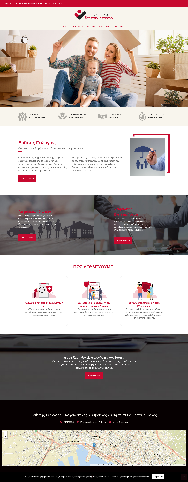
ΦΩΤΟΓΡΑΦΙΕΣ (105, 27)
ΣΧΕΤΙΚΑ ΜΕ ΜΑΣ (77, 27)
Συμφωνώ (158, 477)
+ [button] (5, 433)
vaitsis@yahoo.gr (56, 3)
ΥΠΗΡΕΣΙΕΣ (91, 27)
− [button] (5, 436)
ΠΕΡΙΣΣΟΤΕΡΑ (27, 178)
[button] (14, 69)
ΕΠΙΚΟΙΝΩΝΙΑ (118, 27)
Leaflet (92, 465)
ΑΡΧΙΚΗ (66, 27)
